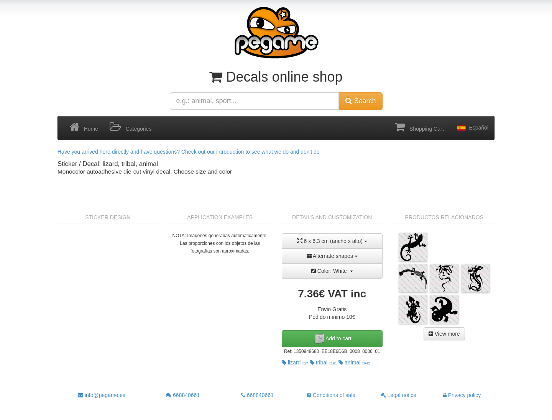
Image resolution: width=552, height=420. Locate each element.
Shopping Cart (419, 127)
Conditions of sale (331, 395)
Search (360, 101)
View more (444, 334)
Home (83, 127)
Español (471, 128)
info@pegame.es (101, 395)
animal (354, 362)
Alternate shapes (332, 256)
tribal (323, 362)
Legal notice (398, 395)
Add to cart (332, 339)
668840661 (183, 395)
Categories (130, 127)
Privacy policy (462, 395)
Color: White (332, 271)
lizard (295, 362)
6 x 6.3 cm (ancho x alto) (332, 241)
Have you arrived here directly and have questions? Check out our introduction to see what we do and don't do (189, 152)
